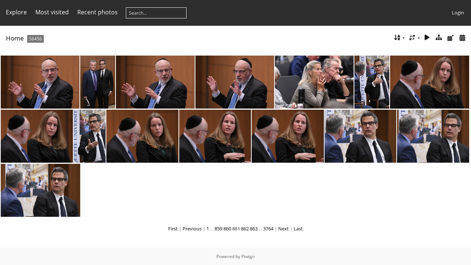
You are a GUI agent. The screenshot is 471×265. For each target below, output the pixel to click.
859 (218, 228)
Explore (16, 12)
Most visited (52, 12)
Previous (192, 228)
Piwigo (248, 256)
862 (245, 228)
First (173, 228)
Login (458, 12)
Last (298, 228)
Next (283, 228)
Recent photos (97, 12)
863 (254, 228)
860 (227, 228)
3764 (268, 228)
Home (15, 38)
